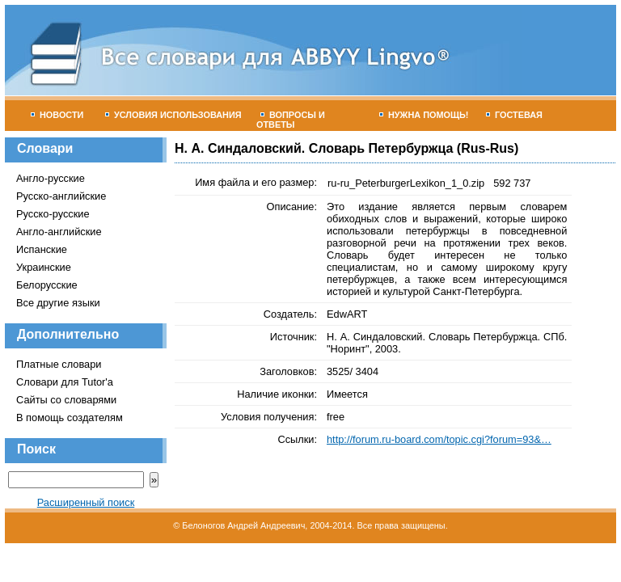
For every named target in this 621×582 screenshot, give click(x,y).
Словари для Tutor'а (64, 382)
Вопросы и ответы (290, 119)
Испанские (41, 249)
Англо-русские (50, 178)
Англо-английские (59, 232)
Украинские (43, 267)
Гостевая (514, 115)
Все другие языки (58, 303)
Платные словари (58, 364)
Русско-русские (53, 214)
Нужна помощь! (424, 115)
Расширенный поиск (86, 502)
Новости (57, 115)
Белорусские (47, 285)
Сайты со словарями (66, 400)
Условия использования (173, 115)
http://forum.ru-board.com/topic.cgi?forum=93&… (439, 439)
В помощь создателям (69, 417)
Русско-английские (61, 196)
